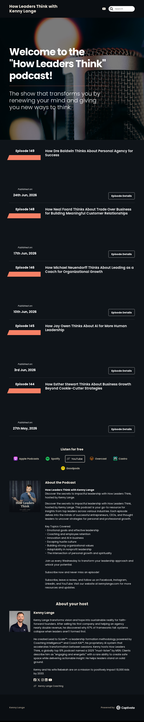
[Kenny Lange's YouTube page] (48, 681)
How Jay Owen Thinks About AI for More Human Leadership (86, 328)
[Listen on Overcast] (98, 459)
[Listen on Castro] (122, 459)
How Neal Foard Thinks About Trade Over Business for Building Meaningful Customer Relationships (88, 211)
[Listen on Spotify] (52, 459)
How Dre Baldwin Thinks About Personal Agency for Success (89, 153)
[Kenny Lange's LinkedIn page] (45, 681)
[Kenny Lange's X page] (38, 681)
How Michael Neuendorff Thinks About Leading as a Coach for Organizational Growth (89, 270)
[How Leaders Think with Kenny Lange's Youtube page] (104, 9)
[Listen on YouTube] (75, 459)
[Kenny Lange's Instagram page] (41, 681)
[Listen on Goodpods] (70, 469)
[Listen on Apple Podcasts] (25, 459)
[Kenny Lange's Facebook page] (35, 681)
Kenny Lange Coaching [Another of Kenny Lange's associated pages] (48, 687)
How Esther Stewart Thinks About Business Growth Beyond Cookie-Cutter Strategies (88, 386)
